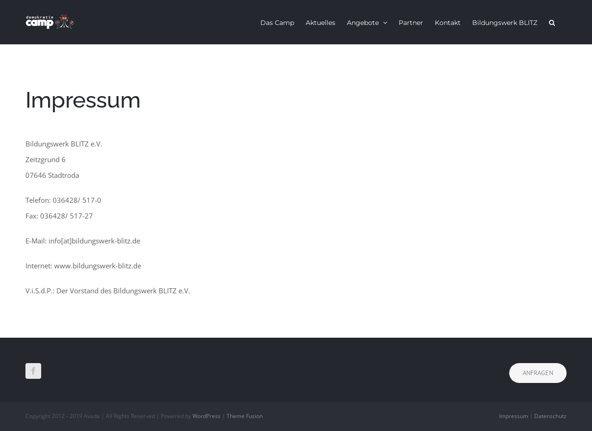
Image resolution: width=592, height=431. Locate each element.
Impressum (513, 416)
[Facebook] (33, 371)
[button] (552, 22)
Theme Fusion (245, 416)
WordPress (206, 416)
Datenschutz (550, 416)
